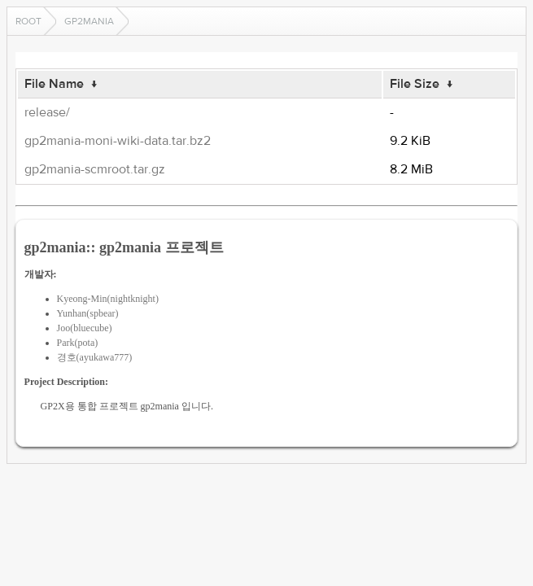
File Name (54, 84)
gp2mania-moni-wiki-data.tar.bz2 (117, 141)
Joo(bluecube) (84, 328)
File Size (414, 84)
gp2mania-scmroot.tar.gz (94, 169)
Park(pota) (77, 342)
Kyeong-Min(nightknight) (108, 298)
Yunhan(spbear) (88, 313)
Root (28, 21)
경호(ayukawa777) (95, 357)
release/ (47, 112)
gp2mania (89, 21)
